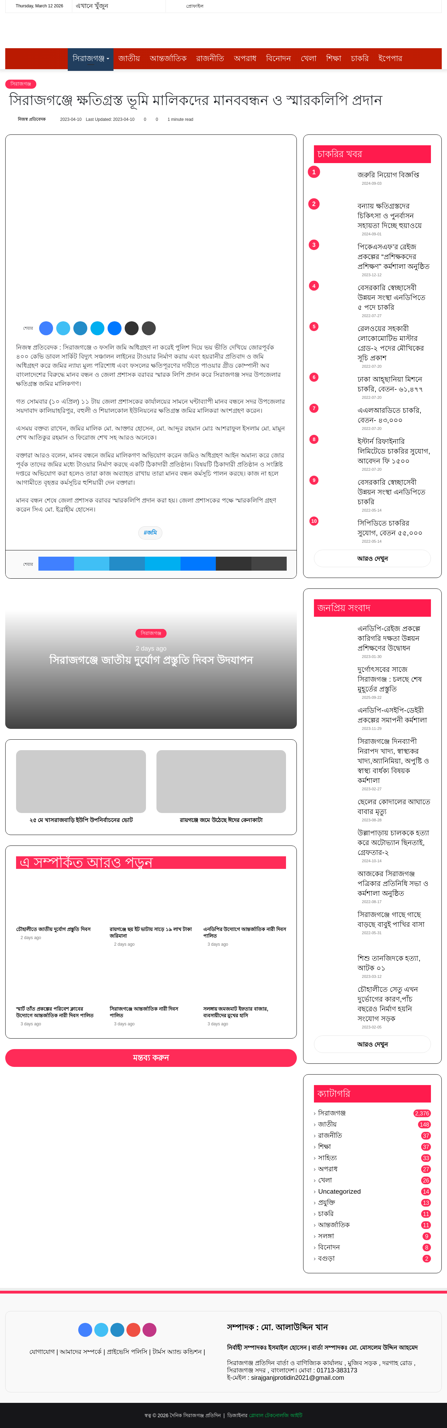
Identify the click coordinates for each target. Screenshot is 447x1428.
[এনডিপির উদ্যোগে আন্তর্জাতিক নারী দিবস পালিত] (244, 899)
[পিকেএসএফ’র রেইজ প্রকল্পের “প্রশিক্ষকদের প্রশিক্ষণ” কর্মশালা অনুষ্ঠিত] (333, 255)
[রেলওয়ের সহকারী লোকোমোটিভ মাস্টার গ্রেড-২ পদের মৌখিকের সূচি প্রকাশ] (333, 337)
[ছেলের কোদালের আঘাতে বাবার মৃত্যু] (333, 810)
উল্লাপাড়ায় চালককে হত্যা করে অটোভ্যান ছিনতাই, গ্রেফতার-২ (393, 842)
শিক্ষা (333, 58)
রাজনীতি (210, 58)
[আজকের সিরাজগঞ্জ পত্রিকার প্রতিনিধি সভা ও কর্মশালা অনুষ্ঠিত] (333, 882)
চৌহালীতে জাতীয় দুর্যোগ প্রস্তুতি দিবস (53, 929)
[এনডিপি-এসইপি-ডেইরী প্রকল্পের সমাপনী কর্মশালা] (333, 718)
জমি (152, 533)
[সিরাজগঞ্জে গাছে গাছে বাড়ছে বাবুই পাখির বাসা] (333, 929)
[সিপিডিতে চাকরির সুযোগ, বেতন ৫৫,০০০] (333, 528)
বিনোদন (278, 58)
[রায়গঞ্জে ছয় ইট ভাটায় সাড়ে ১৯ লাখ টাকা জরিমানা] (151, 899)
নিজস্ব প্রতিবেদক (31, 119)
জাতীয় (129, 58)
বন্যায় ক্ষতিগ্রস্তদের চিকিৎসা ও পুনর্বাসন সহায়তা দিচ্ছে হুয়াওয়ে (390, 215)
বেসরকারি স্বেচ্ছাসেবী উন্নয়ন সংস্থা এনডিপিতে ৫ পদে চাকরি (391, 297)
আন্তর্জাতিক (168, 58)
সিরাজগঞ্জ (89, 58)
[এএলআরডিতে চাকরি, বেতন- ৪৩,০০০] (333, 418)
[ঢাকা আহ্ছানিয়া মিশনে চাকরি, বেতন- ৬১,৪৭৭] (333, 387)
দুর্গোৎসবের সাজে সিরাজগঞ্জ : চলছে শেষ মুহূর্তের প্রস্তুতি (390, 679)
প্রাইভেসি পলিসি (127, 1351)
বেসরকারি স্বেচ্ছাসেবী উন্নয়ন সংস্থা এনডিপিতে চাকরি (391, 492)
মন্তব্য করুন (151, 1057)
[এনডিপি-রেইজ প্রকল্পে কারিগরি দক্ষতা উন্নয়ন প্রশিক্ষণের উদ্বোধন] (333, 637)
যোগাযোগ (42, 1351)
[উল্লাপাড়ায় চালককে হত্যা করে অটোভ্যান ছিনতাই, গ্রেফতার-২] (333, 841)
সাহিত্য (327, 1158)
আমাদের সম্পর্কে (81, 1351)
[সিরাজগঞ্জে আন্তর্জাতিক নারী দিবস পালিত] (151, 978)
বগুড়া (326, 1258)
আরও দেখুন (372, 558)
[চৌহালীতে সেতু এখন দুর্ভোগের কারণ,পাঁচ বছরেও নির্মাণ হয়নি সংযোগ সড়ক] (333, 997)
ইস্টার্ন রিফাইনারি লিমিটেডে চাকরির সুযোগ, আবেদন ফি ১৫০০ (394, 451)
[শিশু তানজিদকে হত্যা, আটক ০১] (333, 966)
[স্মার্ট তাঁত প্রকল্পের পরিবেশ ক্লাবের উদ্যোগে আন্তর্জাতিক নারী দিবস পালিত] (57, 978)
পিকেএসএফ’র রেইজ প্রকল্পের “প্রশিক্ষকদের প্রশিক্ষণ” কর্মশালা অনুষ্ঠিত (394, 256)
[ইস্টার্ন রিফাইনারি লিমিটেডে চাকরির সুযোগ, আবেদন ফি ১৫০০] (333, 450)
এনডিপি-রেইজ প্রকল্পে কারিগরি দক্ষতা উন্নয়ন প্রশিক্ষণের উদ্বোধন (389, 638)
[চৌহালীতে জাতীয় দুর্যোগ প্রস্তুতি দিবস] (57, 899)
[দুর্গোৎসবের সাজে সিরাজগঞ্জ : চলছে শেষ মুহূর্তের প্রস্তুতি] (333, 678)
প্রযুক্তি (326, 1202)
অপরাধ (245, 58)
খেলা (308, 58)
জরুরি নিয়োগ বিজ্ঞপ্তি (388, 175)
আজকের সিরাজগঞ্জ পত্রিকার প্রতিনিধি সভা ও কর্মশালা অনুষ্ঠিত (393, 883)
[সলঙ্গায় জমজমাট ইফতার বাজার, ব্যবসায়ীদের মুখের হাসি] (244, 978)
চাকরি (360, 58)
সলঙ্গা (326, 1236)
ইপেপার (390, 58)
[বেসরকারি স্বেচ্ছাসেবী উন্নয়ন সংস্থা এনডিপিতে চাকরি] (333, 491)
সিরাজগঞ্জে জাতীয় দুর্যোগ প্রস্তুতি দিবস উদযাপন (151, 660)
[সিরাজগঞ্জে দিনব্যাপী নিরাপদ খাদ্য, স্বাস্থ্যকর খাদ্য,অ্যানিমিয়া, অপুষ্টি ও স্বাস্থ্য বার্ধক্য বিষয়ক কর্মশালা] (333, 750)
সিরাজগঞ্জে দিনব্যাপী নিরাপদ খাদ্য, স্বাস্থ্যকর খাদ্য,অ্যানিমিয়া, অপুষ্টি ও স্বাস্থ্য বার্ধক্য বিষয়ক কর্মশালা (393, 761)
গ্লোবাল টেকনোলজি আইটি (275, 1415)
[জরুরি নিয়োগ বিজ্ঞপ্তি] (333, 183)
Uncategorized (339, 1191)
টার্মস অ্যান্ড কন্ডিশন (177, 1351)
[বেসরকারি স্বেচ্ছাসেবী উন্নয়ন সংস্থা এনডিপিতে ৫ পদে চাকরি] (333, 297)
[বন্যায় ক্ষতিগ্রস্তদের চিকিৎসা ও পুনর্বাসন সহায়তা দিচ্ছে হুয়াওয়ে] (333, 214)
